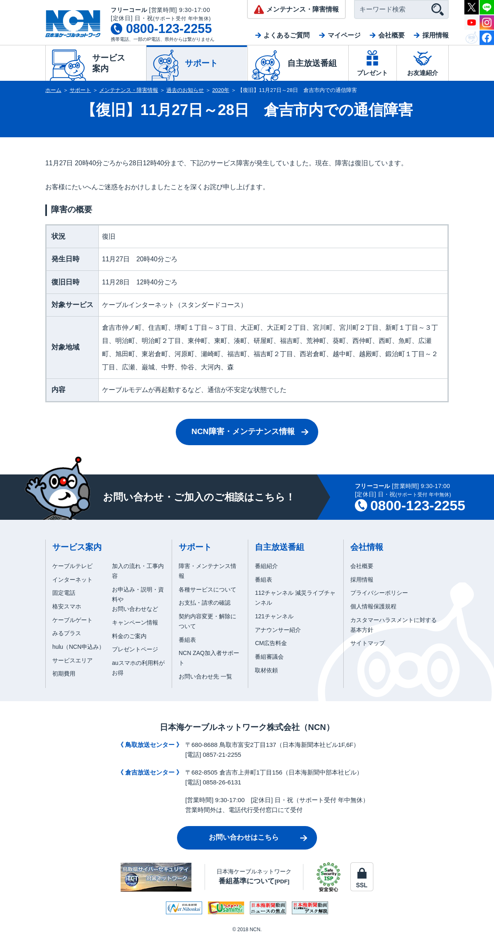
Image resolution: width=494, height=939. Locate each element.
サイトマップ (367, 643)
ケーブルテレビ (72, 566)
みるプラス (66, 633)
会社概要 (391, 35)
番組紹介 (266, 566)
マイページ (344, 35)
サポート (80, 90)
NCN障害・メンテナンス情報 (243, 431)
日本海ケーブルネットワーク (254, 876)
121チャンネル (274, 616)
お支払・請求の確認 (205, 602)
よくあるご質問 (286, 35)
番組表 (187, 639)
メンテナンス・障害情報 (128, 90)
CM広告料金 (271, 643)
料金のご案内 (129, 636)
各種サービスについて (207, 589)
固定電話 (63, 592)
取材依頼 (266, 670)
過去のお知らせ (185, 90)
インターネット (72, 579)
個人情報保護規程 (373, 606)
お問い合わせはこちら (244, 837)
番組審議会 (269, 656)
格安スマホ (66, 606)
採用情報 (435, 35)
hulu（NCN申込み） (78, 646)
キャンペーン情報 (135, 622)
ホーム (53, 90)
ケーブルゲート (72, 620)
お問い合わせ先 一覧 (205, 676)
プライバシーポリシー (379, 592)
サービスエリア (72, 660)
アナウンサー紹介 (278, 630)
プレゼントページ (135, 649)
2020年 (220, 90)
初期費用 (63, 673)
